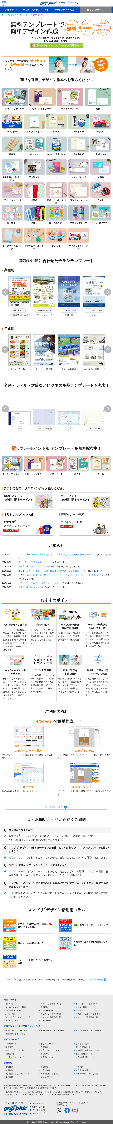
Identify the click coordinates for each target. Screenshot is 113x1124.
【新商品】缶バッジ (28, 587)
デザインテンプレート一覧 (16, 1030)
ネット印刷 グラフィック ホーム (14, 15)
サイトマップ (38, 1113)
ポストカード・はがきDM (86, 1004)
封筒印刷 (79, 1011)
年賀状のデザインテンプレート (18, 1034)
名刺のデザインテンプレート (53, 1030)
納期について (46, 1054)
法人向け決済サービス (85, 1057)
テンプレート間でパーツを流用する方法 (84, 575)
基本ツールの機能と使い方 (39, 554)
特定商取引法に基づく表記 (87, 1074)
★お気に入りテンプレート (36, 9)
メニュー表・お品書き (18, 369)
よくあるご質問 (82, 1044)
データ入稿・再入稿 (64, 9)
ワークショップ (44, 315)
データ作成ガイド (83, 1047)
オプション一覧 (11, 1021)
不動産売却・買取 (19, 315)
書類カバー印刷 (44, 428)
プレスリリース (47, 1077)
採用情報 (9, 1077)
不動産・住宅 (19, 310)
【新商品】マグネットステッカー (34, 566)
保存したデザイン (95, 9)
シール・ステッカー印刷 (15, 1007)
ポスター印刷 (81, 1007)
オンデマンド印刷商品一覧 (87, 1017)
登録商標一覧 (96, 979)
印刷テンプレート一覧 (14, 1050)
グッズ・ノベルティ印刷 (51, 1014)
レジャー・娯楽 (44, 310)
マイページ (37, 1103)
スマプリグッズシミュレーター (18, 1017)
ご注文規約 (45, 1070)
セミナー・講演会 (44, 369)
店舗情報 (44, 1067)
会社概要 (9, 1067)
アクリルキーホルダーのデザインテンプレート (40, 583)
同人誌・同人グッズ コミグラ (88, 1014)
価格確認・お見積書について (88, 1050)
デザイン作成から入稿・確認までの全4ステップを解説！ (54, 571)
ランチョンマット (93, 428)
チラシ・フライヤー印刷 (51, 1004)
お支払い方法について (14, 1057)
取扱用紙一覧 (46, 1021)
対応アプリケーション (50, 1050)
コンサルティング (93, 310)
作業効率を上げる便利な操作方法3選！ (75, 554)
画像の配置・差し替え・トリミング (44, 575)
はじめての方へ (47, 1044)
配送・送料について (84, 1054)
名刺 (19, 428)
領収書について (47, 1057)
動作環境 (9, 1047)
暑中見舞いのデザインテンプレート (35, 562)
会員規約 (9, 1070)
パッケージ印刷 (47, 1011)
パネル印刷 (10, 1014)
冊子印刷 (44, 1007)
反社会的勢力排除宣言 (50, 1074)
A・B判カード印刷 (13, 1011)
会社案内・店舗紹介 (92, 369)
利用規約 (79, 1067)
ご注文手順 (10, 1054)
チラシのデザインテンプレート (89, 1030)
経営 (94, 315)
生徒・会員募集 (69, 369)
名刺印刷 (9, 1004)
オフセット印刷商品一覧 (51, 1017)
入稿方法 (44, 1047)
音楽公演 (69, 315)
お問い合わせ (38, 1107)
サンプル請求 (38, 1110)
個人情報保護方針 (83, 1070)
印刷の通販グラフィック (14, 1092)
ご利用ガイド (10, 9)
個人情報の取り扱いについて (17, 1074)
